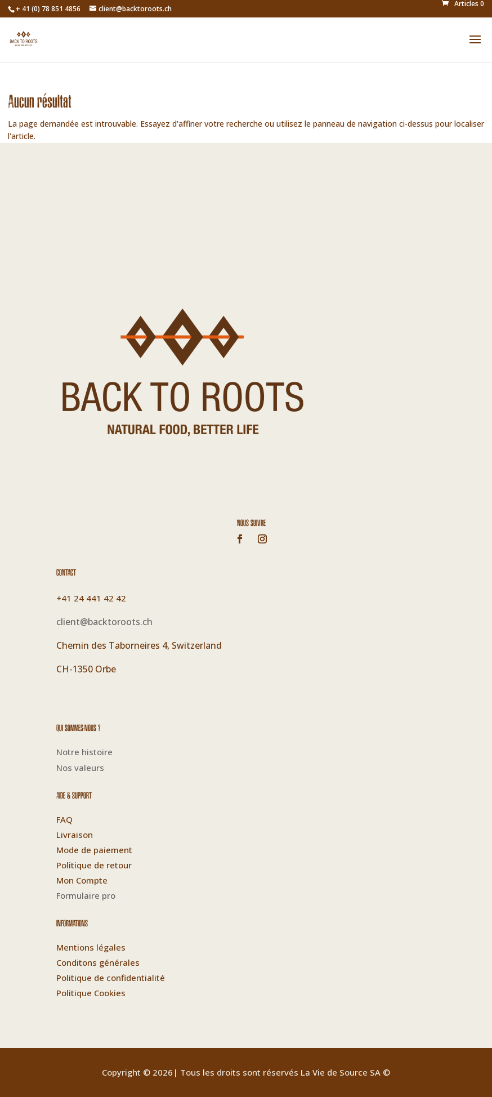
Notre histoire (84, 751)
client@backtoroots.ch (104, 622)
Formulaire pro (85, 895)
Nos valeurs (80, 767)
